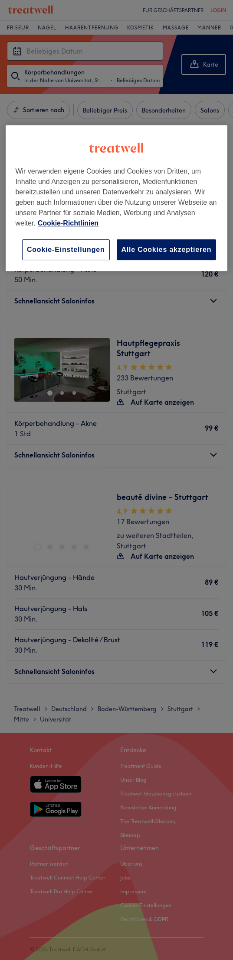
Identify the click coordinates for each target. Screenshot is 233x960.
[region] (116, 198)
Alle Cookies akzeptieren (166, 249)
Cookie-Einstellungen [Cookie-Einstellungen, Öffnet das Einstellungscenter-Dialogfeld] (66, 249)
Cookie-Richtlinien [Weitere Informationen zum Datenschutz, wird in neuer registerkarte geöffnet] (68, 223)
